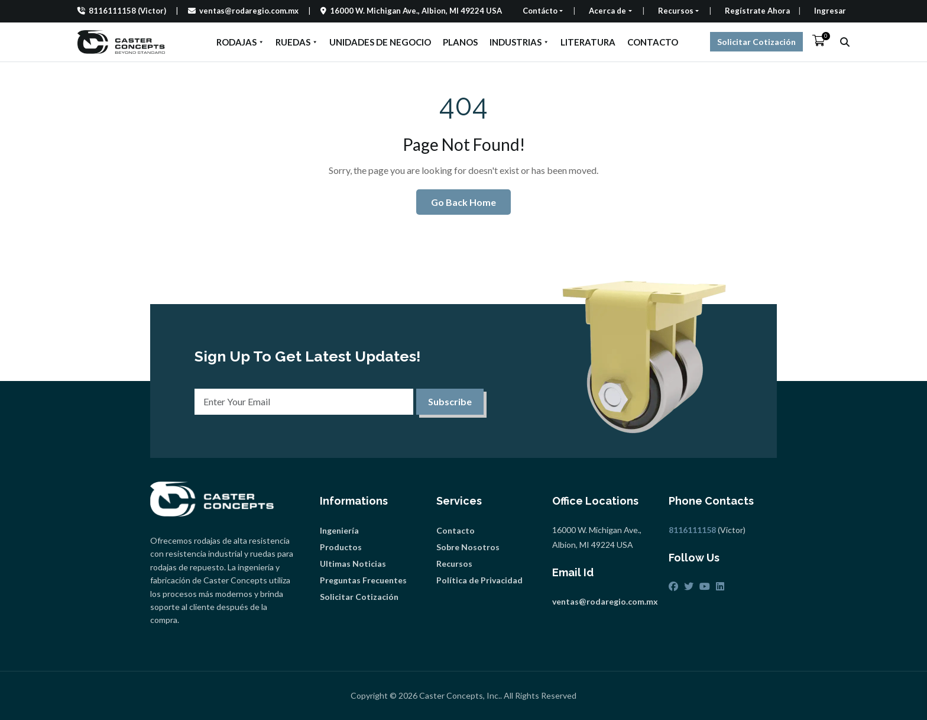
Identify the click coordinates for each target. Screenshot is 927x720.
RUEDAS (296, 42)
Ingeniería (339, 530)
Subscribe (450, 401)
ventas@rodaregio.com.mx (243, 10)
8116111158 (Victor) (121, 10)
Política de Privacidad (479, 580)
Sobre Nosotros (468, 547)
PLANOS (460, 42)
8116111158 (692, 530)
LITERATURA (587, 42)
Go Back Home (463, 202)
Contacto (455, 530)
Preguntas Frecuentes (363, 580)
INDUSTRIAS (519, 42)
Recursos (454, 563)
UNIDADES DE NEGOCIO (380, 42)
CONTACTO (652, 42)
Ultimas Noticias (353, 563)
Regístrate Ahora (757, 10)
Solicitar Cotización (756, 42)
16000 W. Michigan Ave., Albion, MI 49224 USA (411, 10)
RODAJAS (240, 42)
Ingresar (830, 10)
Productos (341, 547)
